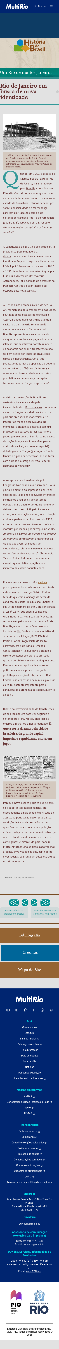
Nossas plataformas (29, 1089)
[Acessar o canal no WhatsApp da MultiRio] (42, 1010)
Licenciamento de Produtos (29, 1078)
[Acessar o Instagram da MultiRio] (17, 1010)
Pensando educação (29, 1072)
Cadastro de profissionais (29, 1171)
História (17, 877)
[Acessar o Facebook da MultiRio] (34, 1010)
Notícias (29, 1066)
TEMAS (29, 1113)
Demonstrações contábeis (29, 1159)
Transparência (29, 1124)
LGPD (29, 1176)
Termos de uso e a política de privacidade (29, 1182)
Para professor (29, 1049)
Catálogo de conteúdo (29, 1044)
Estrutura (30, 1032)
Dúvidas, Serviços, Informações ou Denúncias (29, 1253)
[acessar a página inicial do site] (17, 6)
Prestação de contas (29, 1154)
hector (30, 1107)
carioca (42, 582)
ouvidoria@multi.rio (29, 1223)
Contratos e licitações (29, 1165)
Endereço (29, 1193)
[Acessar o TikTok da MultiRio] (25, 1010)
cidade (7, 256)
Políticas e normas (29, 1148)
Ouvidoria (30, 1217)
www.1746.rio (33, 1271)
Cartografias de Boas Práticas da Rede (29, 1102)
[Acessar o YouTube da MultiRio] (8, 1010)
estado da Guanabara (15, 203)
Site (29, 1020)
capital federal (33, 807)
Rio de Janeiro (33, 407)
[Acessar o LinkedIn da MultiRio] (51, 1010)
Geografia (8, 877)
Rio (19, 631)
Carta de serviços (29, 1131)
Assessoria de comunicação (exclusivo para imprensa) (29, 1233)
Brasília (30, 188)
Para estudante (29, 1055)
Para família (29, 1061)
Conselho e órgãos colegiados (30, 1142)
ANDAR (29, 1096)
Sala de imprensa (29, 1038)
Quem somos (29, 1027)
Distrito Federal (29, 178)
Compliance (29, 1137)
